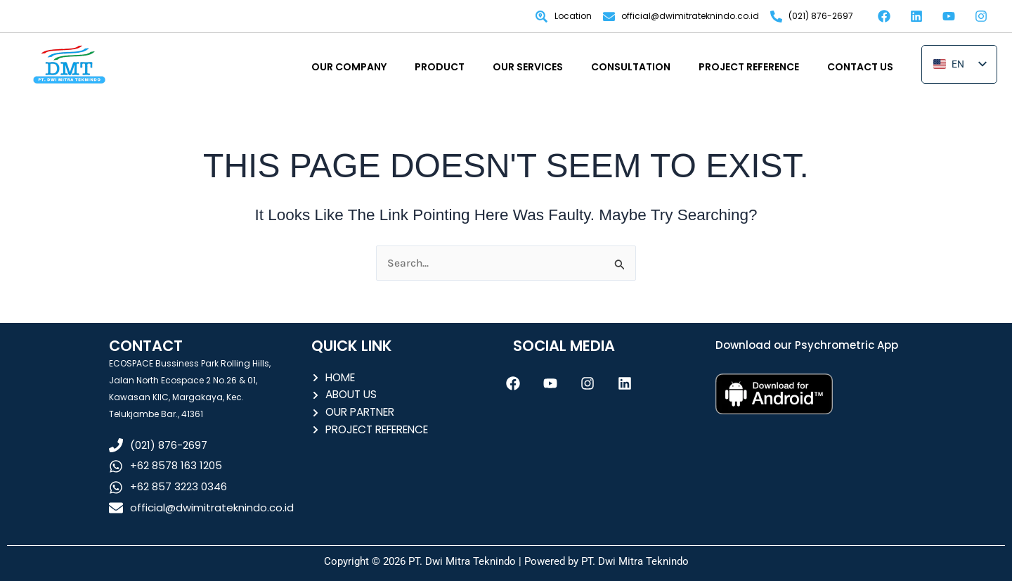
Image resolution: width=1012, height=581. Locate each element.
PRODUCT (440, 67)
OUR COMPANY (349, 67)
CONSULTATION (630, 67)
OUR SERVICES (528, 67)
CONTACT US (860, 67)
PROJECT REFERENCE (749, 67)
